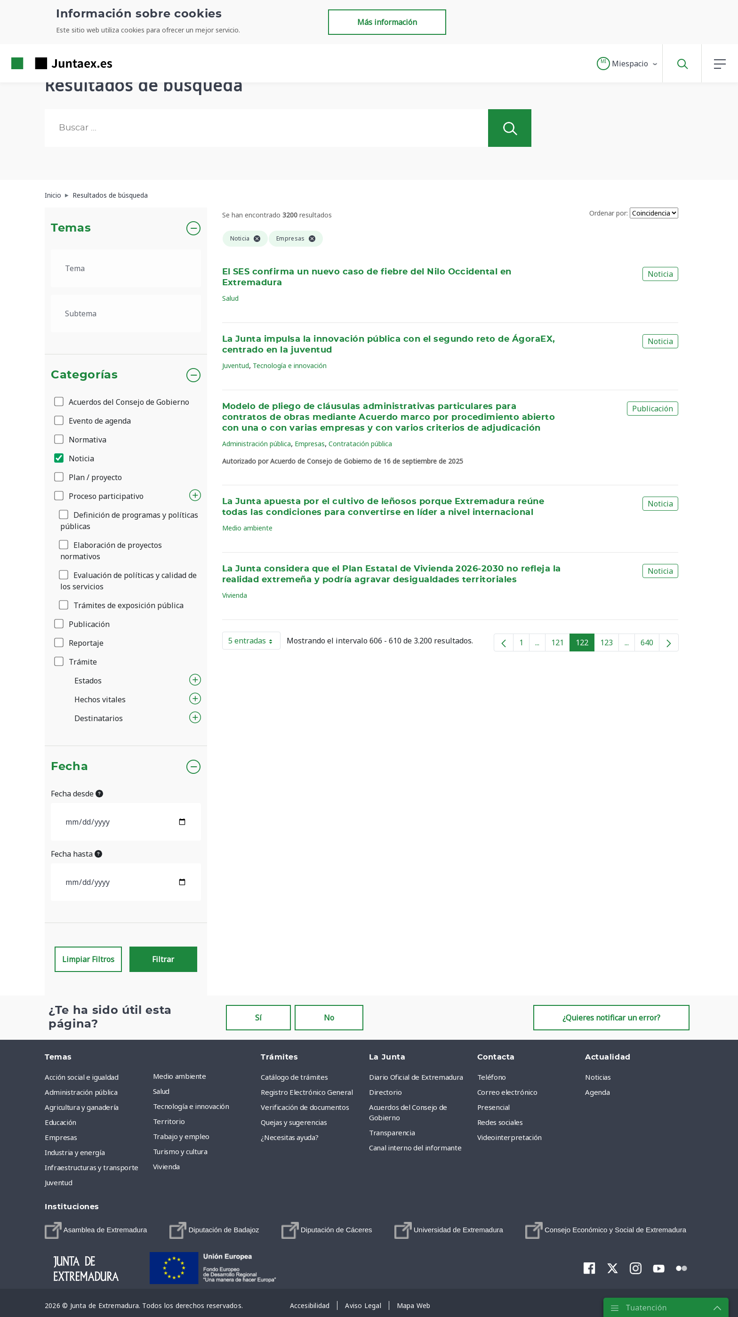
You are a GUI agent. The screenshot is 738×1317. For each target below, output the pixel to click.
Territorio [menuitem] (169, 1121)
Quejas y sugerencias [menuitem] (294, 1122)
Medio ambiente (247, 527)
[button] (627, 63)
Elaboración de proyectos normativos (111, 551)
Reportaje (80, 643)
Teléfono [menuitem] (491, 1077)
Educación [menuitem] (60, 1122)
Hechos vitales (100, 699)
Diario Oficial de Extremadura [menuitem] (416, 1077)
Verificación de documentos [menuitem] (305, 1107)
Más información (387, 22)
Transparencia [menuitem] (392, 1132)
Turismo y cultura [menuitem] (180, 1151)
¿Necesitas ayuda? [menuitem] (289, 1137)
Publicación (83, 624)
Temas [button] (71, 228)
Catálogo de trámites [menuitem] (294, 1077)
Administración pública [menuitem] (81, 1092)
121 (560, 644)
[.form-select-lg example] (126, 268)
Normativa (81, 439)
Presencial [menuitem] (493, 1107)
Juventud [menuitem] (58, 1182)
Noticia (75, 458)
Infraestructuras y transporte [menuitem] (91, 1167)
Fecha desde (77, 793)
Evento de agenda (93, 421)
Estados (88, 680)
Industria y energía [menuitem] (74, 1152)
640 (650, 644)
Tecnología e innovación (290, 365)
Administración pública (256, 443)
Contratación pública (360, 443)
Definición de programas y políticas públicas (129, 520)
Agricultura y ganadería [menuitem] (82, 1107)
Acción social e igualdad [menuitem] (82, 1077)
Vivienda (234, 595)
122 (585, 644)
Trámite (76, 662)
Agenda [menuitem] (597, 1092)
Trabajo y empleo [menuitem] (181, 1136)
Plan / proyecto (89, 477)
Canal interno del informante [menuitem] (415, 1147)
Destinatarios (98, 718)
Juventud (235, 365)
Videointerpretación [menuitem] (509, 1137)
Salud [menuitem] (161, 1091)
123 (609, 644)
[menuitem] (96, 1230)
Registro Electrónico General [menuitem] (307, 1092)
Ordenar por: (608, 213)
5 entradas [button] (254, 642)
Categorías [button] (84, 375)
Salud (230, 298)
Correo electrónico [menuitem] (507, 1092)
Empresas (310, 443)
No (329, 1017)
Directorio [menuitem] (385, 1092)
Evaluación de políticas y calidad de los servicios (128, 581)
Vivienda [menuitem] (166, 1166)
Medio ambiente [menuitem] (179, 1076)
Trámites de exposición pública (122, 605)
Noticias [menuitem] (597, 1077)
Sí (258, 1017)
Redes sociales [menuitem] (500, 1122)
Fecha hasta (76, 853)
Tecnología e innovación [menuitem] (191, 1106)
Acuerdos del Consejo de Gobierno (122, 402)
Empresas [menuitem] (61, 1137)
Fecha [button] (69, 766)
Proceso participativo (100, 496)
